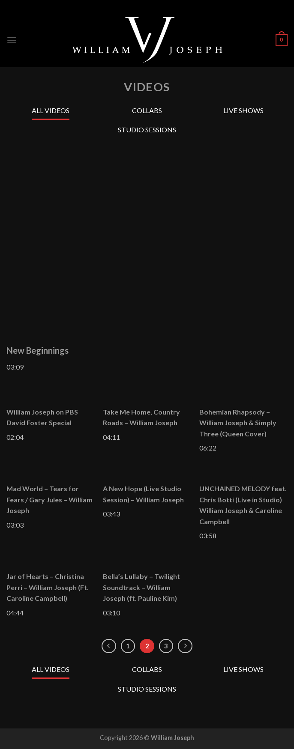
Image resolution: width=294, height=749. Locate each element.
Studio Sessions (147, 129)
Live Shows (243, 110)
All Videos (50, 110)
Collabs (147, 110)
